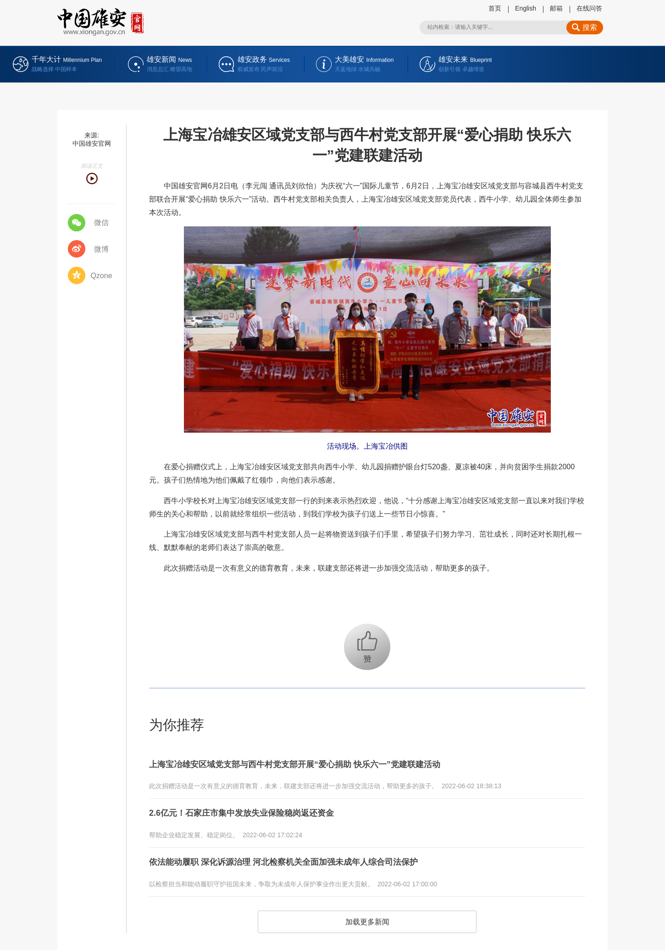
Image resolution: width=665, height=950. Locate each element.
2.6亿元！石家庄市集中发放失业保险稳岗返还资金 (252, 810)
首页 (494, 8)
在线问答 (589, 8)
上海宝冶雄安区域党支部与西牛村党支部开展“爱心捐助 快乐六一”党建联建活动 (311, 763)
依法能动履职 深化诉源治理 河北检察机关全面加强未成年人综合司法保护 (298, 856)
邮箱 (556, 8)
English (525, 8)
